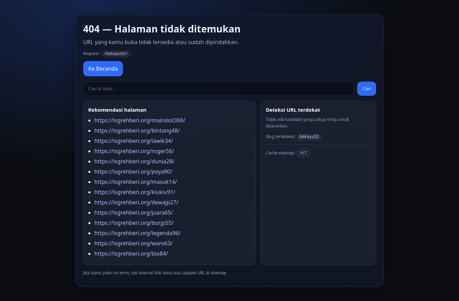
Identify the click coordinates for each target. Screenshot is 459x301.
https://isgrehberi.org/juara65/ (134, 212)
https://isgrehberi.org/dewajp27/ (136, 202)
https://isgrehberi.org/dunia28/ (135, 161)
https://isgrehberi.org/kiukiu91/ (135, 191)
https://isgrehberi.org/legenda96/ (138, 232)
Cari (366, 88)
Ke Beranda (103, 68)
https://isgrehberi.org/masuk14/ (136, 181)
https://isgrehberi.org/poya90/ (133, 171)
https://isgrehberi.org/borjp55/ (134, 222)
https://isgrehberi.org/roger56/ (134, 150)
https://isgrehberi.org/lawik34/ (134, 140)
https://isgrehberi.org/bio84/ (131, 253)
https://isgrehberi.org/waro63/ (134, 243)
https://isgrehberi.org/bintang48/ (137, 130)
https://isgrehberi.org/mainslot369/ (140, 120)
